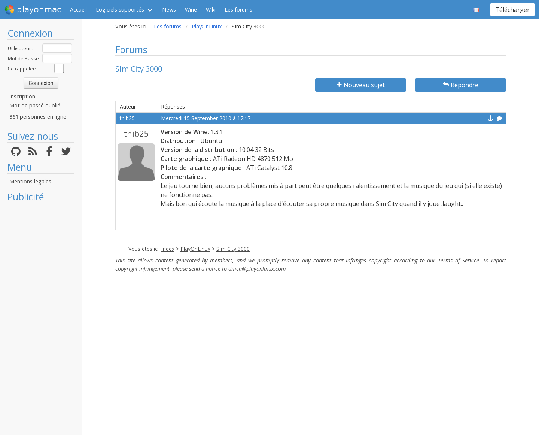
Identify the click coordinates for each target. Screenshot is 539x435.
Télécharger (512, 10)
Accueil (78, 9)
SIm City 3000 (233, 248)
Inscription (22, 96)
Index (167, 248)
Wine (191, 9)
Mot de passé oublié (34, 105)
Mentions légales (30, 181)
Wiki (211, 9)
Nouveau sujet (361, 85)
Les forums (238, 9)
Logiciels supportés (120, 9)
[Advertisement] (40, 319)
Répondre (460, 85)
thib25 (127, 118)
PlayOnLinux (207, 26)
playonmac (32, 9)
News (169, 9)
